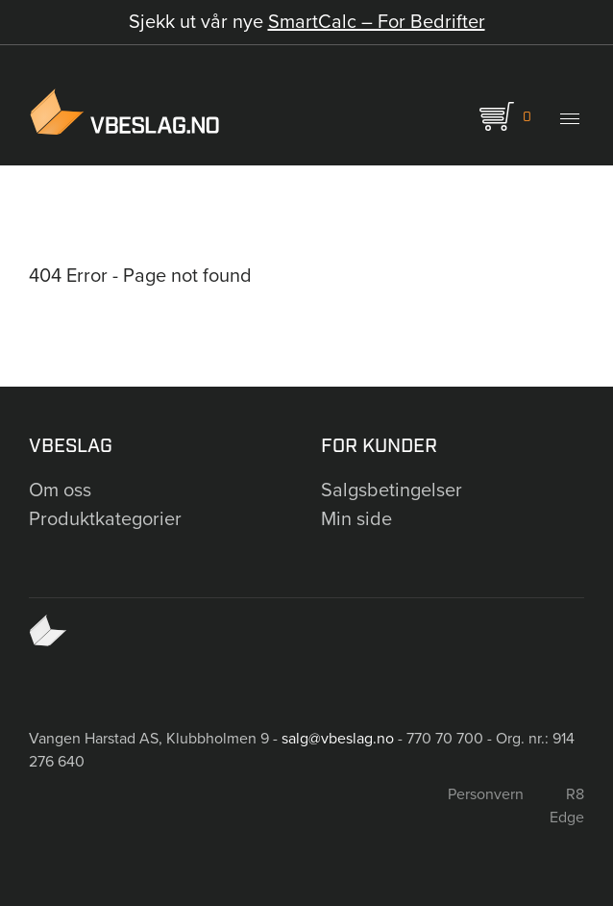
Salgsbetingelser (391, 490)
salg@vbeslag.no (338, 738)
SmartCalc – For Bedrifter (376, 22)
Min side (356, 519)
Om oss (60, 490)
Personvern (486, 794)
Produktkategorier (105, 519)
